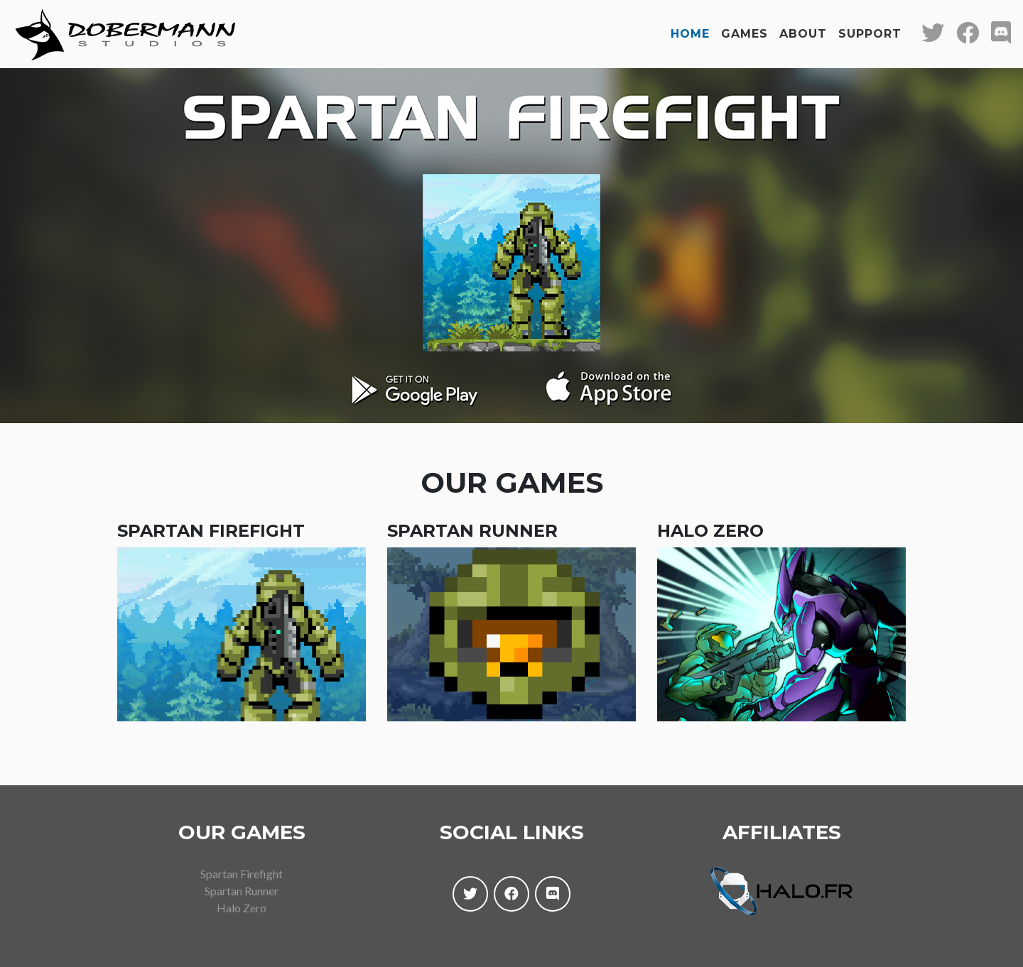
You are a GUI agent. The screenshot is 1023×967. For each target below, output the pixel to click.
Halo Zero (241, 896)
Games (744, 28)
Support (870, 28)
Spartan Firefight (241, 862)
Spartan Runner (241, 879)
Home (690, 28)
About (803, 28)
